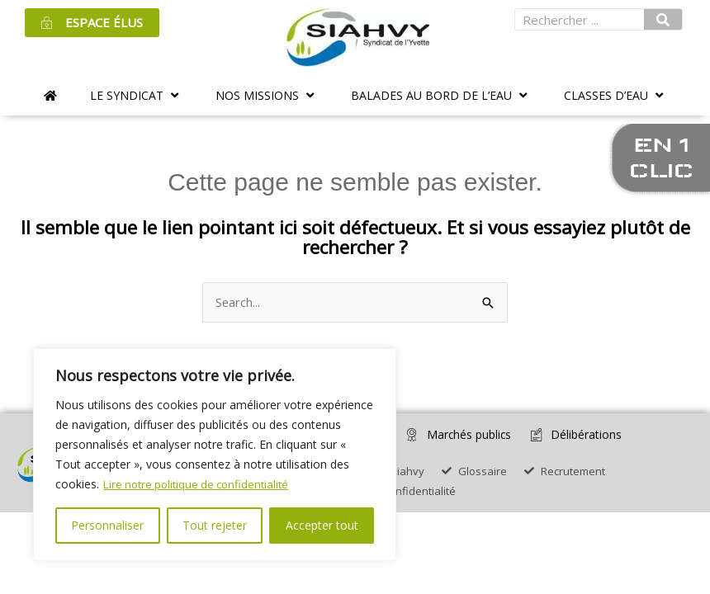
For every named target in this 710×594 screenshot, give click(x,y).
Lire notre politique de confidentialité (201, 484)
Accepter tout (322, 525)
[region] (214, 454)
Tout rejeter (214, 525)
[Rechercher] (663, 19)
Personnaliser (107, 525)
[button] (136, 95)
